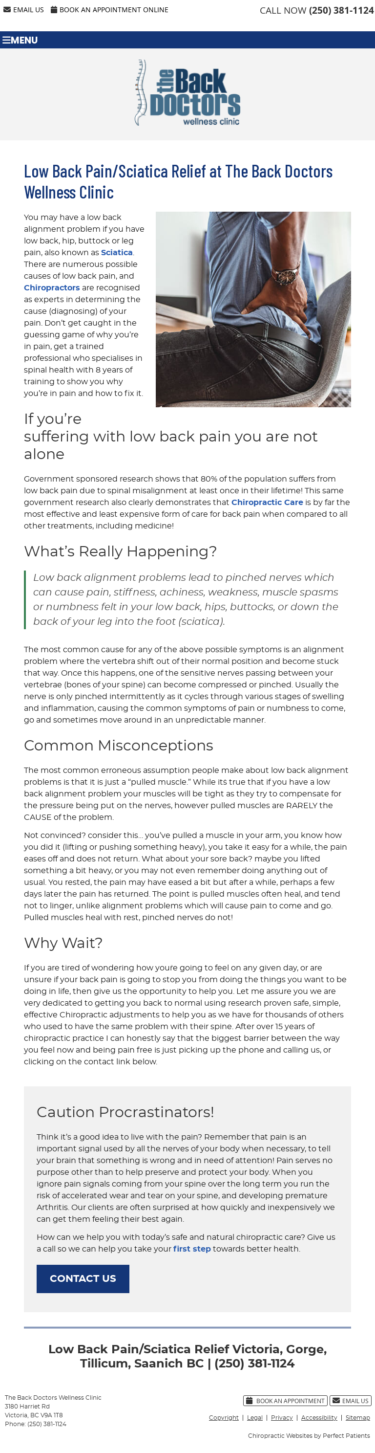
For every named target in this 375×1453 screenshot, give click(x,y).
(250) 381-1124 (341, 10)
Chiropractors (52, 288)
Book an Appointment (285, 1401)
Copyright (224, 1418)
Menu (20, 40)
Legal (255, 1418)
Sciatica (117, 253)
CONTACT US (83, 1279)
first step (192, 1249)
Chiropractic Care (267, 502)
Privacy (282, 1418)
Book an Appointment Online (109, 9)
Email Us (23, 9)
